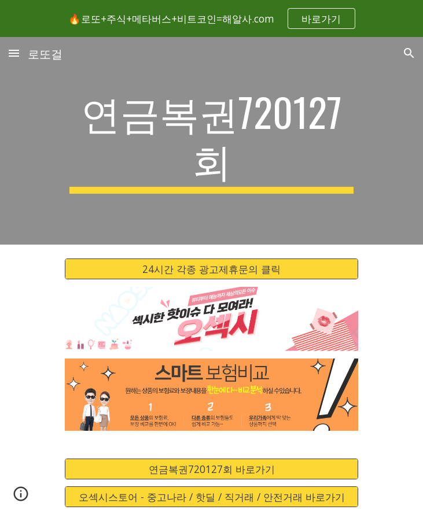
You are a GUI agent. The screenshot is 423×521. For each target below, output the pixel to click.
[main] (211, 140)
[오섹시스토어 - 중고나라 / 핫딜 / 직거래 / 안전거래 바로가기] (211, 497)
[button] (14, 53)
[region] (211, 18)
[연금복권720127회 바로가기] (211, 468)
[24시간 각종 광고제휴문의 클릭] (211, 269)
